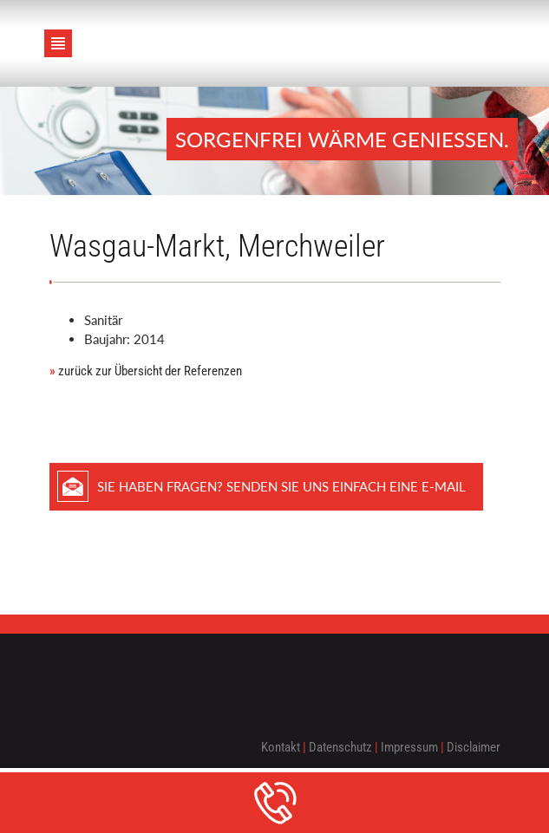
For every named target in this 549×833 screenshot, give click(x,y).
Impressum (409, 747)
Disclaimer (473, 747)
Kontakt (280, 747)
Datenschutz (340, 747)
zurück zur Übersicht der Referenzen (145, 371)
